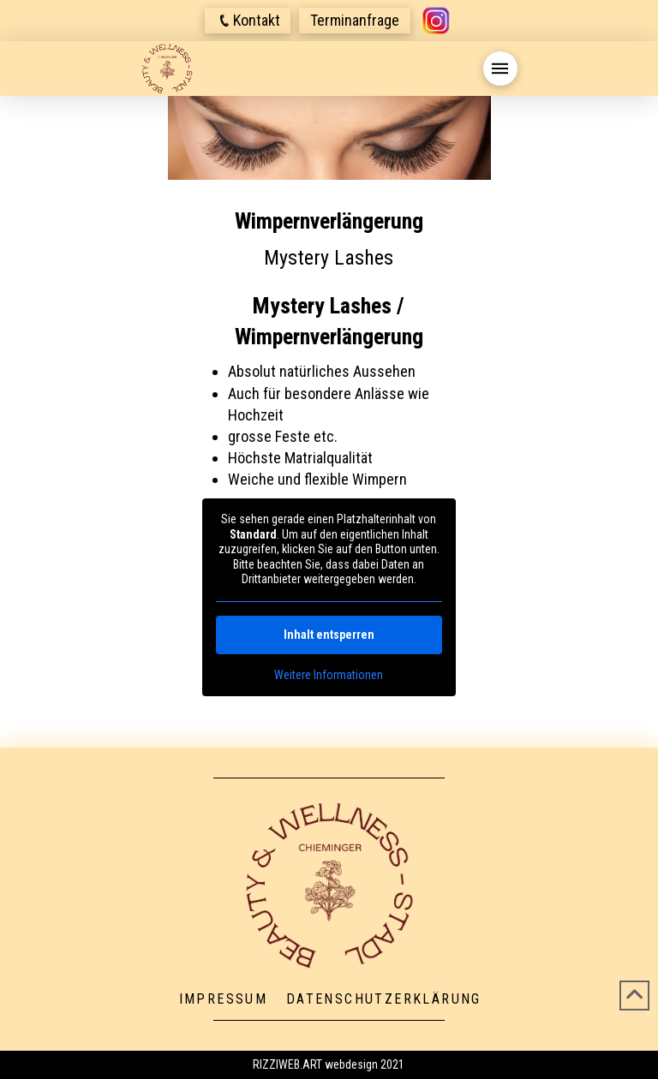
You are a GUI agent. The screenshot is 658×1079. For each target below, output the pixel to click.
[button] (247, 20)
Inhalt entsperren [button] (329, 634)
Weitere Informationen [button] (328, 675)
